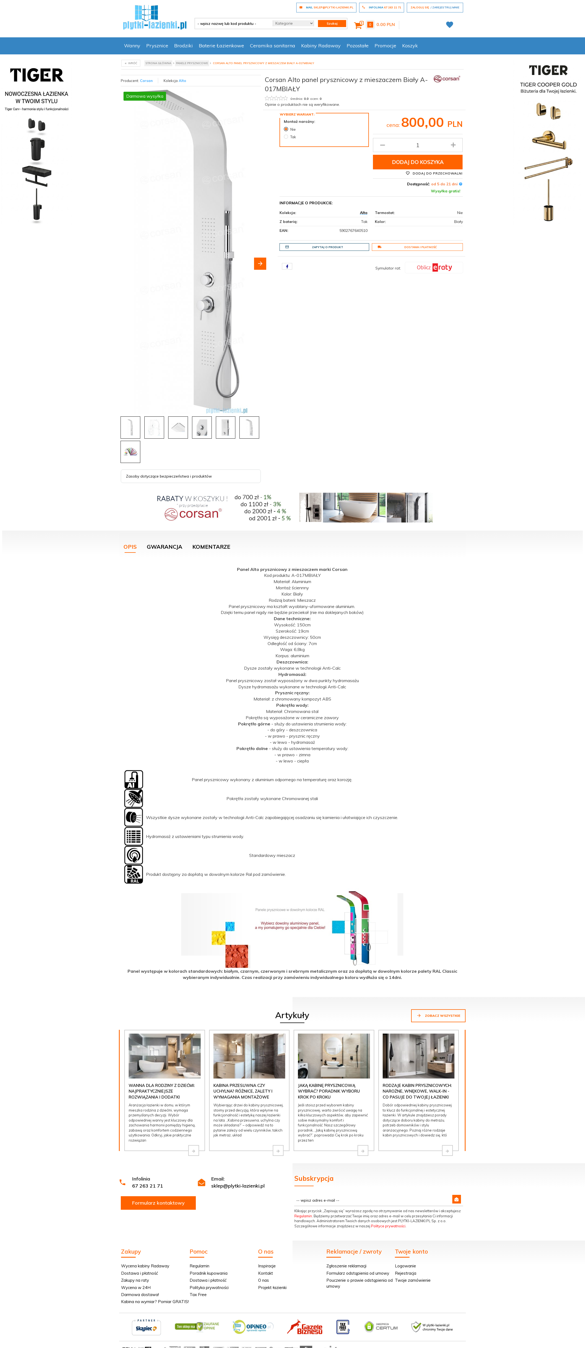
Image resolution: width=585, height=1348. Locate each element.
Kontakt (265, 1273)
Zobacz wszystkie (438, 1015)
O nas (263, 1280)
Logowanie (405, 1265)
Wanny (132, 45)
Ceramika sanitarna (272, 45)
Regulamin (303, 1216)
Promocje (385, 45)
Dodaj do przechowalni (434, 173)
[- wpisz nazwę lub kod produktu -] (232, 23)
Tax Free (198, 1294)
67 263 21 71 (147, 1186)
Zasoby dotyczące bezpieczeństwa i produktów (169, 476)
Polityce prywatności (388, 1226)
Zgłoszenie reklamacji (346, 1265)
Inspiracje (267, 1265)
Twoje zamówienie (413, 1280)
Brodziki (183, 45)
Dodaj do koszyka (418, 162)
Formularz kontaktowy (158, 1203)
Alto (182, 80)
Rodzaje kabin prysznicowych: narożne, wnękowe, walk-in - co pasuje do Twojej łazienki (417, 1091)
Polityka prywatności (209, 1287)
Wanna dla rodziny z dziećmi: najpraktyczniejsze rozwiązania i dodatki (162, 1091)
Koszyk (410, 45)
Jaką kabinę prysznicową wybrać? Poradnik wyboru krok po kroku (329, 1091)
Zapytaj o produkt (314, 247)
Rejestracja (405, 1273)
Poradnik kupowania (208, 1273)
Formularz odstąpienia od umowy (357, 1273)
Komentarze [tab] (211, 546)
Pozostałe (358, 45)
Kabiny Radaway (321, 45)
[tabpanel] (292, 772)
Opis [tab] (130, 546)
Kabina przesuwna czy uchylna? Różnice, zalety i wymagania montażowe (242, 1091)
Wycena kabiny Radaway (145, 1265)
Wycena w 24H (136, 1287)
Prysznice (157, 45)
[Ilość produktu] (418, 145)
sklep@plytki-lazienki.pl (238, 1186)
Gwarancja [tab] (164, 546)
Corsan (146, 80)
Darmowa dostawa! (140, 1294)
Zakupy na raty (135, 1280)
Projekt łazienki (272, 1287)
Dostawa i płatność (407, 247)
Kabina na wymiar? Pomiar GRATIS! (155, 1301)
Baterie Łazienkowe (221, 45)
